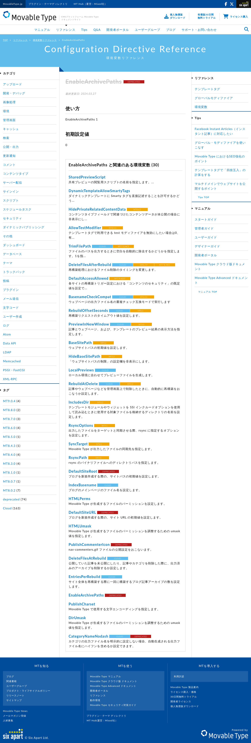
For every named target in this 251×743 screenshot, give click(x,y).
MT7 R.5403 (123, 246)
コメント (9, 164)
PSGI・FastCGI (14, 370)
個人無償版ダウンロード (186, 706)
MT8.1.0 (9, 472)
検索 (6, 138)
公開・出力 (11, 146)
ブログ (171, 29)
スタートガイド (206, 219)
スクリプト (11, 200)
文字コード (11, 307)
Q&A (97, 29)
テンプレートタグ (207, 89)
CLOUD (102, 246)
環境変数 (201, 107)
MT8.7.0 (9, 419)
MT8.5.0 (112, 228)
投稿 (6, 280)
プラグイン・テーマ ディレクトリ (108, 715)
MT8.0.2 (9, 490)
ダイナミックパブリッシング (23, 227)
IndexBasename (82, 485)
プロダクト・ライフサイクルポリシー (28, 690)
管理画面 (9, 120)
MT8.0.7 (9, 481)
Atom (7, 334)
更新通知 (9, 155)
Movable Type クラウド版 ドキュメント (113, 681)
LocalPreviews (81, 370)
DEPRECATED (134, 82)
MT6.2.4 (143, 297)
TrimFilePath (80, 246)
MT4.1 (104, 425)
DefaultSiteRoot (83, 471)
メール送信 (11, 298)
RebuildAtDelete (83, 384)
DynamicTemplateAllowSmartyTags (99, 191)
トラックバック (14, 272)
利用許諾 (179, 676)
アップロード (12, 84)
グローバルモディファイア (214, 98)
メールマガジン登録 (16, 715)
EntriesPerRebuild (84, 576)
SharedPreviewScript (87, 177)
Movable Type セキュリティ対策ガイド (113, 704)
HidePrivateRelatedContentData (97, 209)
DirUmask (77, 618)
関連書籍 (11, 681)
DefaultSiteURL (82, 512)
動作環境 (95, 700)
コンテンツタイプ (15, 173)
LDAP (7, 352)
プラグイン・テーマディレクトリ (48, 3)
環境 (6, 111)
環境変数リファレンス (45, 40)
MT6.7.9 (143, 265)
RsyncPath (78, 457)
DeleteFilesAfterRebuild (90, 264)
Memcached (12, 361)
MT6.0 (141, 324)
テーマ (7, 263)
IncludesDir (79, 402)
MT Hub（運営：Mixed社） (90, 3)
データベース (12, 254)
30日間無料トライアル (185, 696)
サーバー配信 (12, 182)
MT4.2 (130, 384)
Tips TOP (203, 197)
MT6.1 (140, 310)
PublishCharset (82, 604)
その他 (7, 236)
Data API (9, 343)
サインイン (11, 191)
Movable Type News (17, 710)
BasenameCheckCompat (90, 297)
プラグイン (11, 289)
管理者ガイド (204, 228)
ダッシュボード (14, 245)
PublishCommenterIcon (89, 544)
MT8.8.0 (9, 410)
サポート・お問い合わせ (199, 29)
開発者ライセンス (182, 701)
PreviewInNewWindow (89, 324)
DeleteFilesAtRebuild (87, 558)
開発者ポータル (117, 29)
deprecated (11, 499)
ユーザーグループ (147, 29)
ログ (6, 325)
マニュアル (42, 29)
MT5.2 (103, 343)
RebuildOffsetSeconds (88, 310)
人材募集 (9, 720)
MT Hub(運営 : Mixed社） (104, 720)
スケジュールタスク (17, 209)
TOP (5, 40)
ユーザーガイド (206, 237)
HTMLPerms (80, 498)
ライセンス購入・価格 (185, 691)
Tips (84, 29)
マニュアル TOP (207, 291)
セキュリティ (12, 218)
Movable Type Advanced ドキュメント (113, 685)
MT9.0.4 (9, 401)
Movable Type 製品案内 (186, 687)
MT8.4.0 (9, 454)
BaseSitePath (80, 342)
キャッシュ (11, 129)
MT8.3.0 (9, 463)
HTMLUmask (80, 526)
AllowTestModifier (85, 228)
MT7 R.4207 (119, 278)
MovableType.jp (13, 3)
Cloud (7, 508)
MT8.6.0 (137, 209)
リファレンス (65, 29)
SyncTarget (78, 444)
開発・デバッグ (14, 93)
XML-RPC (10, 379)
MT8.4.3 (9, 445)
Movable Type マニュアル (105, 676)
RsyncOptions (81, 425)
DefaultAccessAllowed (88, 278)
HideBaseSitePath (84, 356)
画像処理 (9, 102)
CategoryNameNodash (88, 636)
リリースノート (15, 695)
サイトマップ (14, 700)
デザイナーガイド (207, 246)
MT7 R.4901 (164, 265)
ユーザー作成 (12, 316)
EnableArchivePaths (86, 595)
